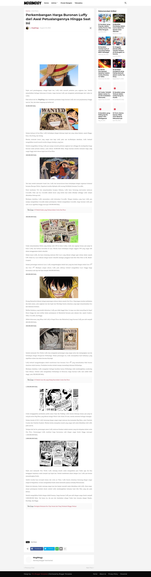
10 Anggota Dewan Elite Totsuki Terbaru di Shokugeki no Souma (118, 50)
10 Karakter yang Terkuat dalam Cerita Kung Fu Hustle (119, 94)
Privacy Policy (113, 574)
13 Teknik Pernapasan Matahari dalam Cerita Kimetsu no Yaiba (104, 73)
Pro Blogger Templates (40, 574)
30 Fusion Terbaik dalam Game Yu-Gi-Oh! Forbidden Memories (104, 94)
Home (46, 3)
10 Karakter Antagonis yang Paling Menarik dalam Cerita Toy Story (119, 73)
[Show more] (65, 548)
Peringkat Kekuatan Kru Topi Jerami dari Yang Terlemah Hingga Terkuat (55, 506)
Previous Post (29, 568)
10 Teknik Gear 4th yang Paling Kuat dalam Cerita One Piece (52, 380)
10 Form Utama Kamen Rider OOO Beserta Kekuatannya (118, 115)
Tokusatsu (78, 3)
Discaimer (123, 574)
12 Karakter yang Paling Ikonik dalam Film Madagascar (104, 115)
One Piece (34, 11)
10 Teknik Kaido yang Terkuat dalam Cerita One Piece (50, 210)
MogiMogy (38, 558)
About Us (103, 574)
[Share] (90, 28)
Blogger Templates (65, 574)
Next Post (89, 568)
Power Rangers (66, 3)
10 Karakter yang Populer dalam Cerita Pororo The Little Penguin (104, 27)
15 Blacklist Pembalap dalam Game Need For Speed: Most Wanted (119, 28)
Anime (53, 3)
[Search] (125, 3)
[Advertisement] (59, 48)
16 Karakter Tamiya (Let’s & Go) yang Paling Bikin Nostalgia (104, 49)
